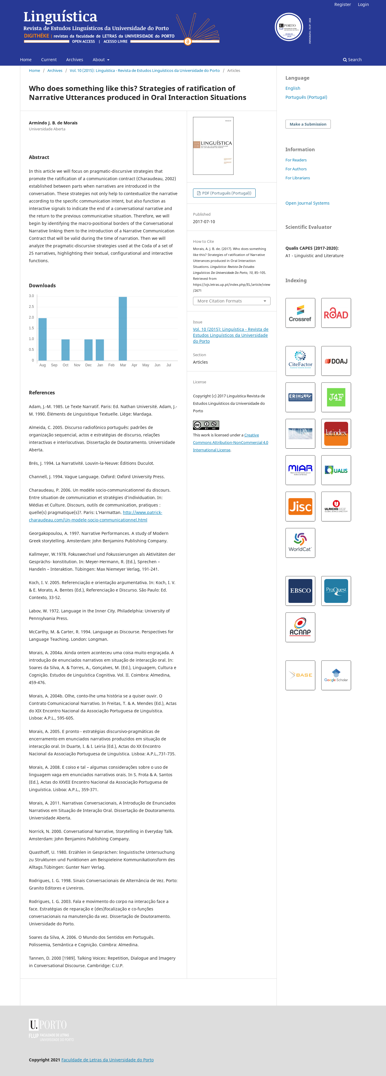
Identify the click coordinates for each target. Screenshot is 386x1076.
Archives (74, 59)
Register (342, 4)
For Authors (296, 169)
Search (352, 59)
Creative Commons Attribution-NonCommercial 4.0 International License (230, 442)
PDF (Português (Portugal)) (226, 193)
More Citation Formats (219, 301)
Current (49, 59)
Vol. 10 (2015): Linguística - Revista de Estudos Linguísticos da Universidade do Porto (145, 70)
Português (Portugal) (306, 97)
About (99, 59)
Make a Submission (308, 124)
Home (26, 59)
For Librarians (297, 177)
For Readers (296, 160)
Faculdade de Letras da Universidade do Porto (107, 1060)
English (292, 88)
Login (363, 4)
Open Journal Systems (307, 203)
